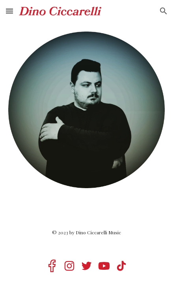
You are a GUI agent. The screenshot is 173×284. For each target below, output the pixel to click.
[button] (9, 11)
